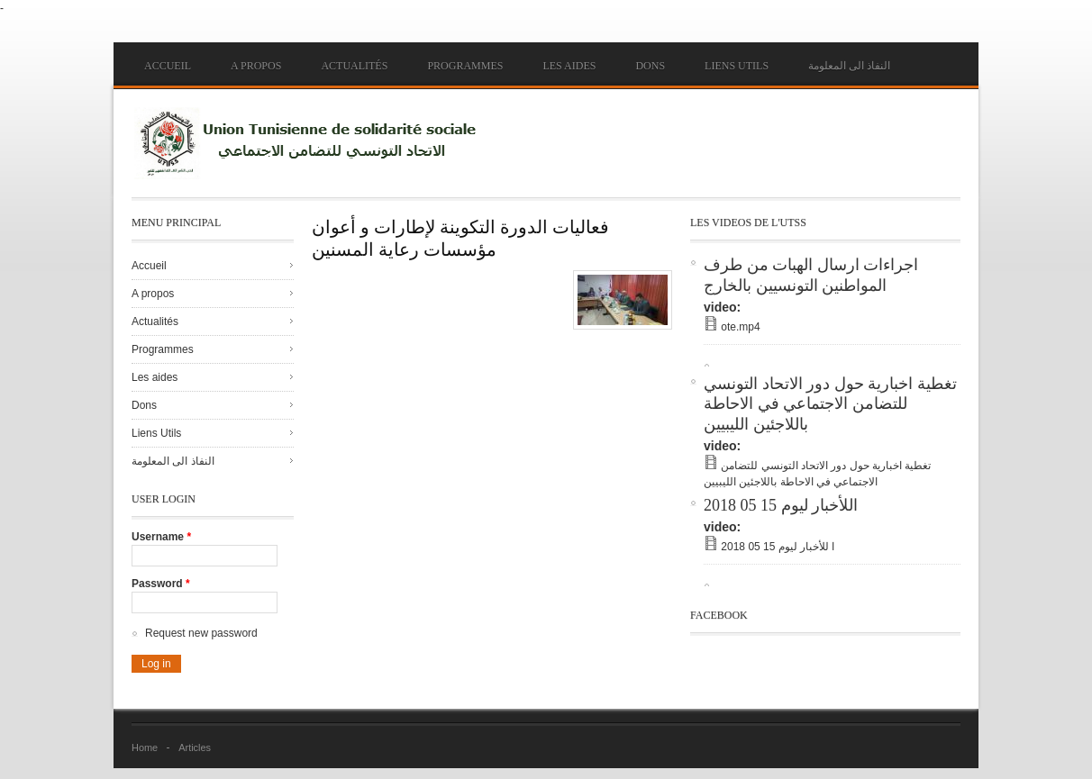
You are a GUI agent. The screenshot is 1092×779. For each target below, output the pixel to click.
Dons (650, 65)
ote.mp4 (740, 327)
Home (145, 747)
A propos (256, 65)
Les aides (569, 65)
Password (161, 583)
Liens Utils (737, 65)
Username (161, 536)
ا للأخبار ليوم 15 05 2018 (777, 546)
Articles (194, 747)
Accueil (167, 65)
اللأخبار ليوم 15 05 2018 (781, 505)
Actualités (354, 65)
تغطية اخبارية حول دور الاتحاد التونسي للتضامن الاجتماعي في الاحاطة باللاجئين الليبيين (830, 404)
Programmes (465, 65)
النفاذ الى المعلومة (849, 65)
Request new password (201, 633)
